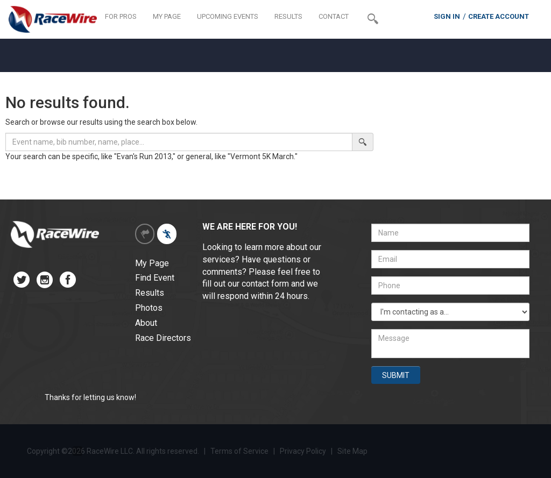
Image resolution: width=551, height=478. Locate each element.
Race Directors (163, 338)
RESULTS (288, 16)
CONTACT (334, 16)
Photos (149, 308)
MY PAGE (167, 16)
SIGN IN (447, 16)
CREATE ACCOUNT (498, 16)
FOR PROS (121, 16)
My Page (152, 263)
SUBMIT (395, 375)
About (146, 323)
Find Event (154, 278)
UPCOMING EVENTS (227, 16)
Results (149, 293)
